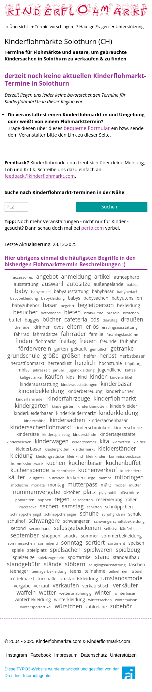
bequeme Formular (87, 128)
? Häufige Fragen (92, 26)
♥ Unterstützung (128, 26)
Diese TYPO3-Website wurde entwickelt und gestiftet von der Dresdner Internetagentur (62, 672)
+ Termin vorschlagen (52, 26)
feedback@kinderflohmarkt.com (40, 176)
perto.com (92, 228)
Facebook (40, 655)
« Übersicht (17, 26)
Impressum (65, 655)
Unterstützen (123, 655)
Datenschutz (94, 655)
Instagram (16, 655)
